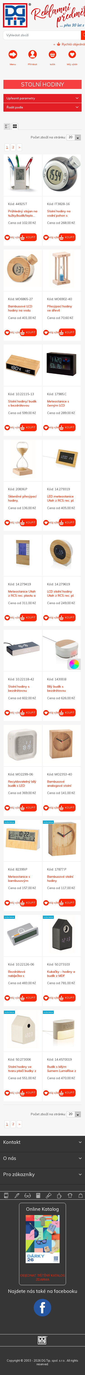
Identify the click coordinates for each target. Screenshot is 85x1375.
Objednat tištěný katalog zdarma (42, 1277)
